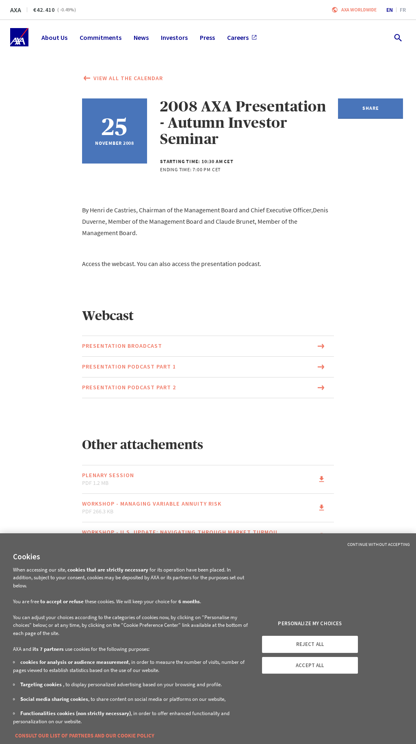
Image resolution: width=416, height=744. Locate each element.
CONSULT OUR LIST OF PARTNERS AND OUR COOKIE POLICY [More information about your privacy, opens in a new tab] (84, 735)
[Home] (19, 37)
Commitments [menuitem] (100, 37)
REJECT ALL (310, 644)
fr (403, 9)
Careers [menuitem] (242, 37)
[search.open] (397, 37)
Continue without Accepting (378, 544)
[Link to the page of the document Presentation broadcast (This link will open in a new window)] (208, 346)
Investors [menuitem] (174, 37)
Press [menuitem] (207, 37)
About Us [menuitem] (54, 37)
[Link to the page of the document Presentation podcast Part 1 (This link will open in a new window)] (208, 367)
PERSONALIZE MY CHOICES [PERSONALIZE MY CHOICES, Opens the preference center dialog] (310, 623)
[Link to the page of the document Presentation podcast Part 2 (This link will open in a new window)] (208, 387)
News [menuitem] (141, 37)
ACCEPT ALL (310, 665)
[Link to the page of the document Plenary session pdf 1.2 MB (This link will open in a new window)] (208, 479)
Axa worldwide (359, 10)
